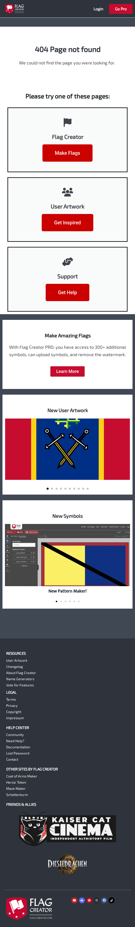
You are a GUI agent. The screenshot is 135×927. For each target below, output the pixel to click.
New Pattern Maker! (67, 591)
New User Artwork (67, 410)
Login (98, 8)
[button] (48, 489)
